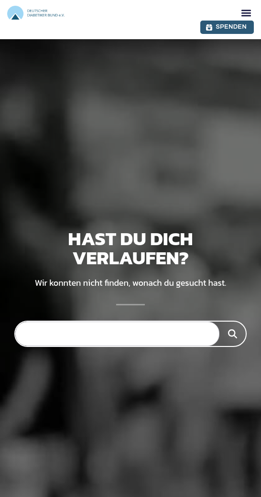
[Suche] (232, 334)
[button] (246, 13)
